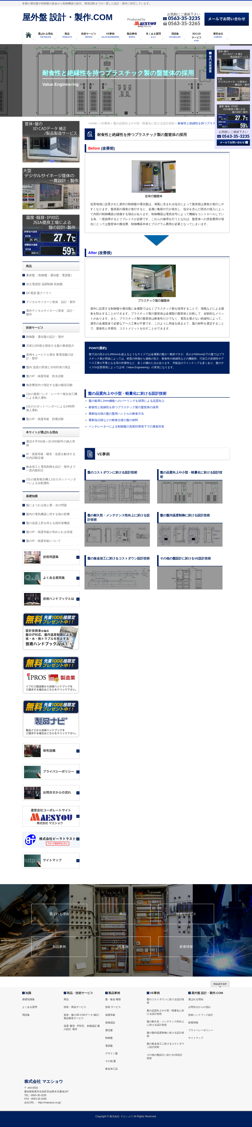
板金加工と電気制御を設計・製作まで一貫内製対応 (51, 468)
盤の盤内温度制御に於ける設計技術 (165, 1034)
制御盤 (109, 1037)
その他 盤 (110, 1061)
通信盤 (109, 1030)
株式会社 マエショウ (121, 1116)
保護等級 (110, 1014)
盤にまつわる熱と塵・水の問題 (46, 505)
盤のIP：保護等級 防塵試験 (45, 419)
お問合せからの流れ (199, 1007)
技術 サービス (113, 1007)
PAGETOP (220, 984)
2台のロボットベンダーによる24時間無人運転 (50, 408)
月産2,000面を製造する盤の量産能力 (50, 345)
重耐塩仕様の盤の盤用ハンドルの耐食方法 (116, 413)
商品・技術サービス (80, 993)
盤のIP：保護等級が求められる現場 (49, 532)
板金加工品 (111, 1068)
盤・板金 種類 (113, 999)
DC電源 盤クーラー (38, 293)
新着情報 (186, 946)
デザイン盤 (111, 1053)
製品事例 (59, 946)
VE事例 (122, 946)
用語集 (26, 1014)
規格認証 (110, 1022)
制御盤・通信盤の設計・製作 (45, 336)
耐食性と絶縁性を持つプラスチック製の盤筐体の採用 (123, 407)
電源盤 (109, 1045)
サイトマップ (195, 1037)
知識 (28, 993)
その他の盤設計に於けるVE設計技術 (164, 1056)
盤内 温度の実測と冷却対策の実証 (48, 367)
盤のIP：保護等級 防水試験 (45, 376)
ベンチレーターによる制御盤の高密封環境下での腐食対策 (126, 426)
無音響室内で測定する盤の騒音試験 (49, 385)
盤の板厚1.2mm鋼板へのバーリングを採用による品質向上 (126, 400)
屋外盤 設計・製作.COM (67, 17)
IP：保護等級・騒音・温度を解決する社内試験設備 (50, 455)
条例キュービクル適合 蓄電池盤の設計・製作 (49, 356)
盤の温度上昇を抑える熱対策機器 (48, 523)
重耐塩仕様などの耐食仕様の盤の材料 (113, 420)
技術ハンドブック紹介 (200, 1014)
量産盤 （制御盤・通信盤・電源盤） (49, 275)
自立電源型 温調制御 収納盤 (44, 284)
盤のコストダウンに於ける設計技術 (165, 1001)
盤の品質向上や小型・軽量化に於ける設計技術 (127, 393)
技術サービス (186, 914)
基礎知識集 (28, 999)
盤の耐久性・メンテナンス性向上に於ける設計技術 (165, 1023)
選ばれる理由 (59, 914)
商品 (122, 914)
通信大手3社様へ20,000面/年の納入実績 (50, 443)
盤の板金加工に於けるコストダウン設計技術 (165, 1045)
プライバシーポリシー (200, 1030)
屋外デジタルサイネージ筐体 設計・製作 (51, 312)
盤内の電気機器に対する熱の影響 (48, 514)
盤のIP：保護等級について (43, 540)
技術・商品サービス (75, 1007)
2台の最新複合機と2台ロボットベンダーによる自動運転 (51, 481)
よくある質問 (29, 1007)
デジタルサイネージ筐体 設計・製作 (51, 302)
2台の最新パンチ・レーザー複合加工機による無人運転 (51, 395)
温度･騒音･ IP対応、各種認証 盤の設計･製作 (82, 1027)
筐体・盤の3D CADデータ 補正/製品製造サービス (81, 1016)
